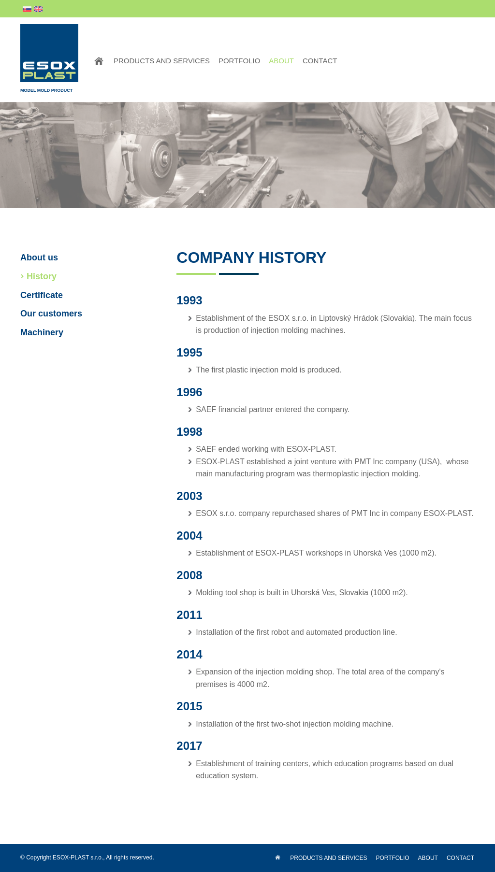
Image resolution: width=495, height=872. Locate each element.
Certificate (41, 295)
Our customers (51, 313)
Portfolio (239, 61)
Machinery (41, 332)
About (281, 61)
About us (39, 257)
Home (99, 61)
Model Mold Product (49, 58)
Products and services (162, 61)
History (42, 276)
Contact (320, 61)
